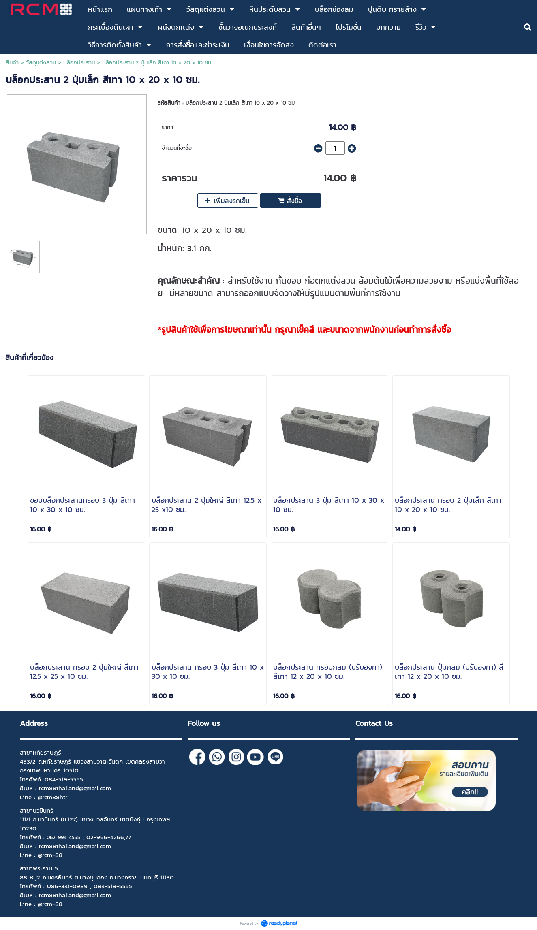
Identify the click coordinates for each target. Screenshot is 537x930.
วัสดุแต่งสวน (41, 62)
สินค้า (12, 62)
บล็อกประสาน (79, 62)
